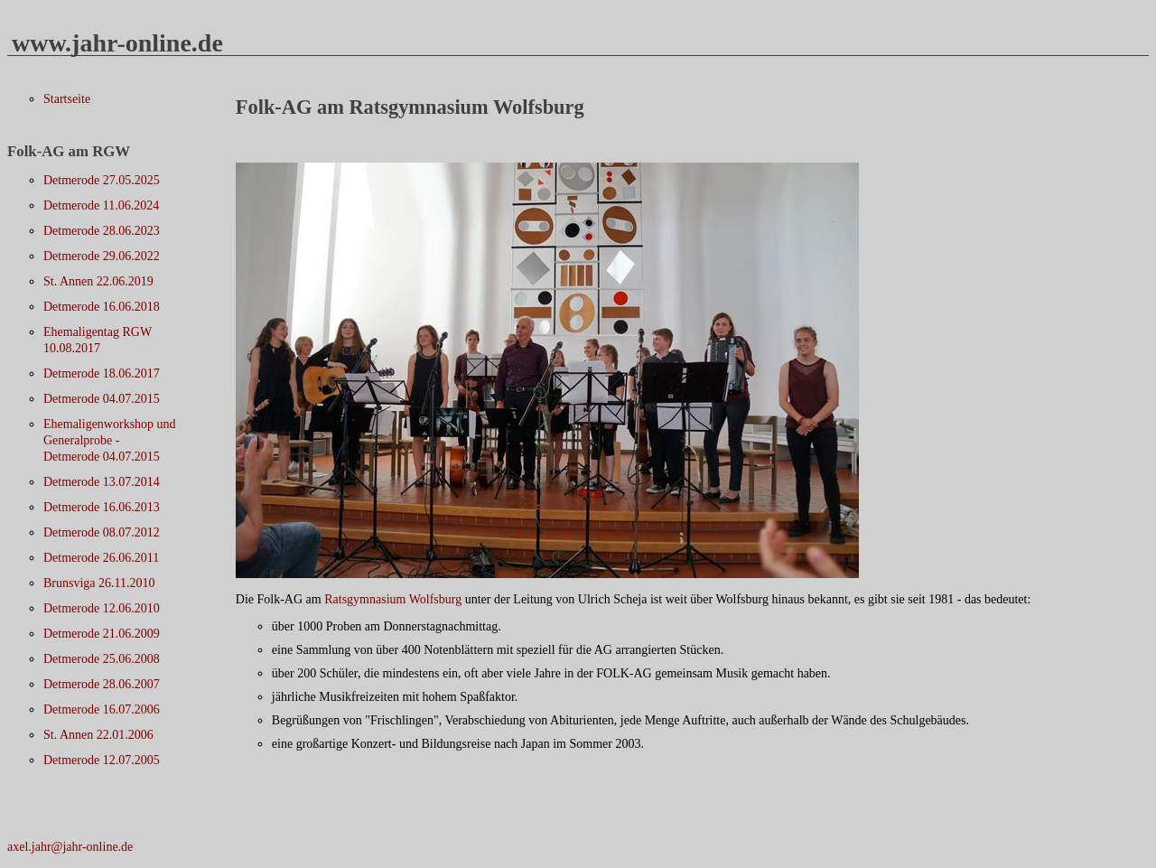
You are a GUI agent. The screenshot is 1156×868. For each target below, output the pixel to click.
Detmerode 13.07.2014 (101, 482)
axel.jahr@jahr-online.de (70, 847)
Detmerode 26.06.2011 (101, 558)
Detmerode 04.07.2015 (101, 399)
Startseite (66, 99)
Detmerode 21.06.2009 (101, 633)
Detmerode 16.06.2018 (101, 306)
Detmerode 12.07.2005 (101, 760)
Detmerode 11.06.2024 (101, 205)
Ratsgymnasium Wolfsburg (392, 599)
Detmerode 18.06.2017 (101, 373)
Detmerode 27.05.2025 (101, 180)
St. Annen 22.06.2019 (98, 281)
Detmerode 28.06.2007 (101, 684)
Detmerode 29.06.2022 (101, 256)
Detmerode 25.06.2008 (101, 659)
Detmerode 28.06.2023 (101, 231)
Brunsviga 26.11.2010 (99, 583)
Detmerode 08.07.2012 (101, 532)
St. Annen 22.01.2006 (98, 735)
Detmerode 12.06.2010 (101, 608)
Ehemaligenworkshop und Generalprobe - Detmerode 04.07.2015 (109, 440)
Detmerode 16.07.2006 (101, 709)
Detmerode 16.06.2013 (101, 507)
